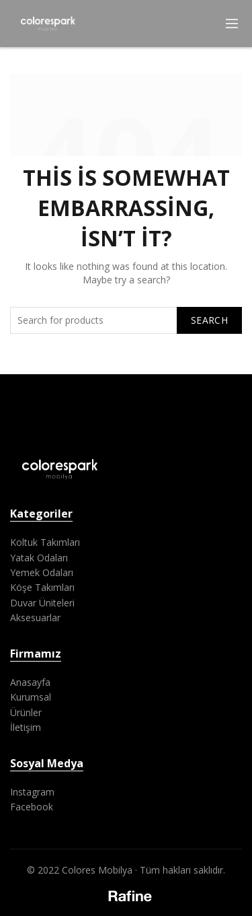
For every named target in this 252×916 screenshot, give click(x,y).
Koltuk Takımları (45, 542)
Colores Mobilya (97, 870)
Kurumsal (30, 697)
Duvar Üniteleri (42, 602)
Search (209, 320)
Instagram (32, 791)
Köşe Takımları (42, 587)
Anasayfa (30, 682)
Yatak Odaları (39, 557)
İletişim (25, 727)
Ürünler (26, 712)
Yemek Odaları (41, 572)
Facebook (31, 806)
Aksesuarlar (35, 617)
